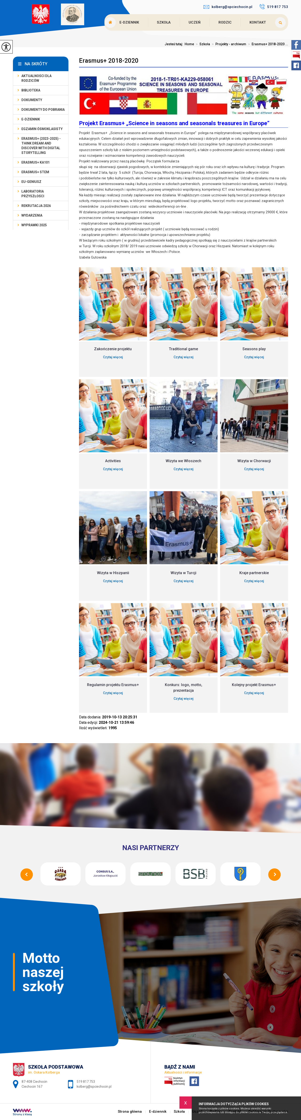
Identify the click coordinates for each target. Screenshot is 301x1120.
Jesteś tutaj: (175, 44)
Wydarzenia (31, 215)
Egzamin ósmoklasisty (42, 129)
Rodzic (225, 22)
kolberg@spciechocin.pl (227, 7)
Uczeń (195, 22)
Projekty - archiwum (228, 44)
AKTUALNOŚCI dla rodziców (36, 78)
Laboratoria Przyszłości (32, 193)
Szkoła (164, 22)
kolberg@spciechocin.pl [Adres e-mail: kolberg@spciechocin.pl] (94, 1086)
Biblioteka (30, 90)
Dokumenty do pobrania (43, 109)
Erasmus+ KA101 (35, 162)
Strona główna (130, 1111)
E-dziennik (129, 22)
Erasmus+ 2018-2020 (109, 60)
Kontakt (258, 22)
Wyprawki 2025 (34, 225)
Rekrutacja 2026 (36, 206)
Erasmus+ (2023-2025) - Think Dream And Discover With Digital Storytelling (41, 146)
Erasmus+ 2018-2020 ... (267, 44)
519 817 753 (273, 6)
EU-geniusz (31, 182)
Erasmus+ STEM (35, 172)
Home (189, 44)
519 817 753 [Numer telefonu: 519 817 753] (86, 1081)
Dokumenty (31, 100)
